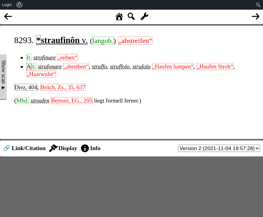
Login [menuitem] (7, 4)
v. (62, 40)
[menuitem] (19, 5)
